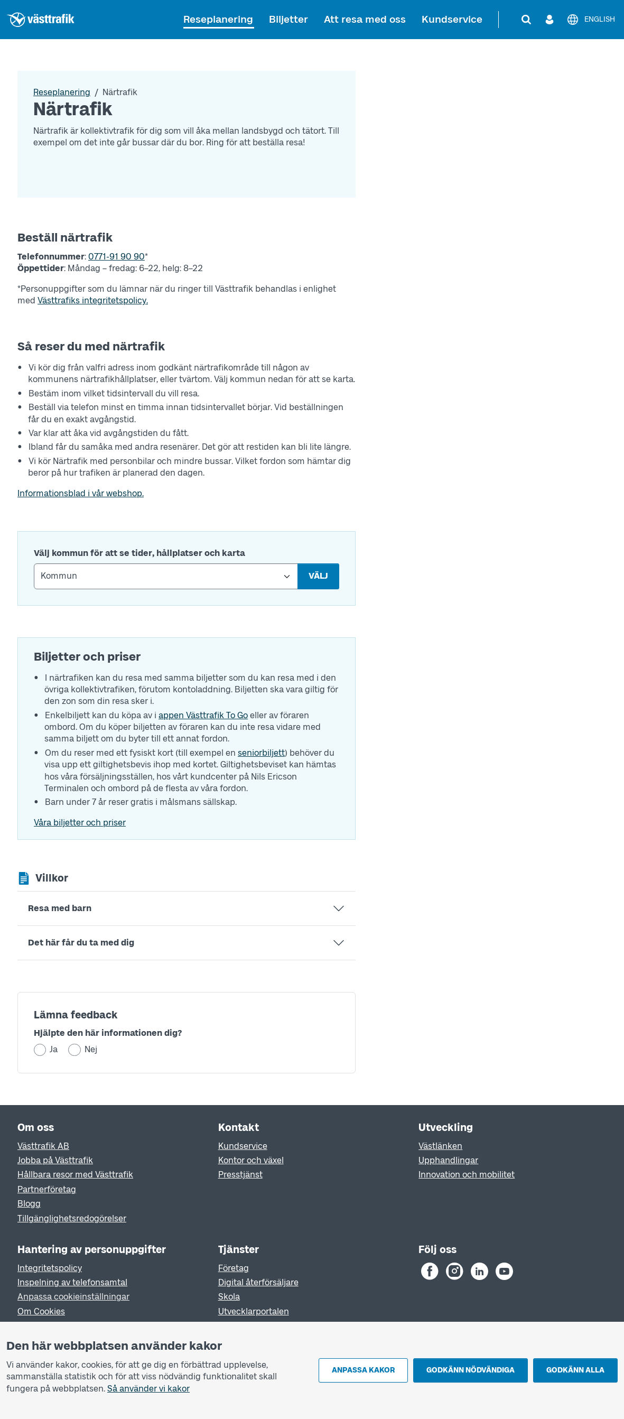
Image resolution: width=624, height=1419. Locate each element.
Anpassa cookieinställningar (73, 1297)
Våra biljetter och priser (80, 823)
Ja (54, 1049)
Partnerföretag (46, 1189)
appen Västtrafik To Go (203, 715)
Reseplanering (218, 19)
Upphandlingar (448, 1160)
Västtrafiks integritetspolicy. (93, 300)
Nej (91, 1049)
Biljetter (288, 19)
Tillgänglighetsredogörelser (71, 1218)
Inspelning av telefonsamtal (72, 1282)
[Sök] (526, 20)
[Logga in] (549, 20)
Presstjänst (240, 1175)
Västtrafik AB (43, 1146)
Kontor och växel (251, 1160)
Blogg (29, 1204)
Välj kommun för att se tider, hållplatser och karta (139, 553)
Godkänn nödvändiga (470, 1370)
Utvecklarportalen (253, 1311)
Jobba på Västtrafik (55, 1160)
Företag (233, 1268)
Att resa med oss (365, 19)
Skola (229, 1297)
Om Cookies (41, 1311)
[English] (591, 20)
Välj (318, 576)
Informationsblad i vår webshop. (80, 493)
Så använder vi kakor (148, 1389)
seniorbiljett (261, 753)
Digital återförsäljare (258, 1282)
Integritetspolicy (49, 1268)
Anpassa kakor (363, 1370)
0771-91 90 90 (116, 257)
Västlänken (440, 1146)
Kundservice (452, 19)
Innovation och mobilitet (466, 1175)
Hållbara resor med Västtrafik (75, 1175)
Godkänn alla (575, 1370)
